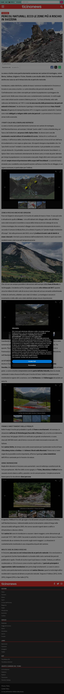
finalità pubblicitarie (31, 345)
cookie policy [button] (37, 336)
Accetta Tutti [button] (32, 361)
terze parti (39, 338)
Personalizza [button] (32, 365)
